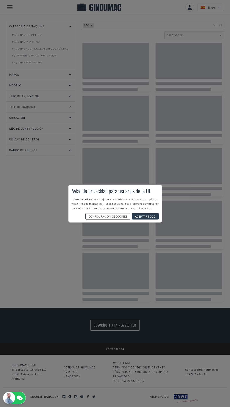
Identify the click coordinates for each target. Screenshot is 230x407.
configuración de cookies (108, 216)
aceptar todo (145, 216)
